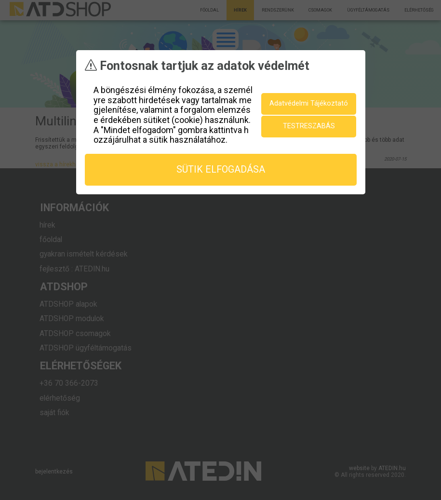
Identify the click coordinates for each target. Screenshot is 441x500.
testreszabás (309, 126)
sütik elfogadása (220, 169)
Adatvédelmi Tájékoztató (308, 103)
